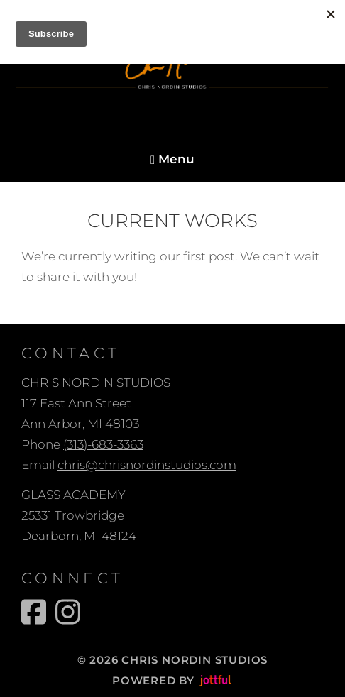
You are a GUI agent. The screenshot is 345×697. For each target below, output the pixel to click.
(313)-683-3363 (103, 444)
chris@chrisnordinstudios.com (147, 465)
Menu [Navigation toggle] (172, 159)
